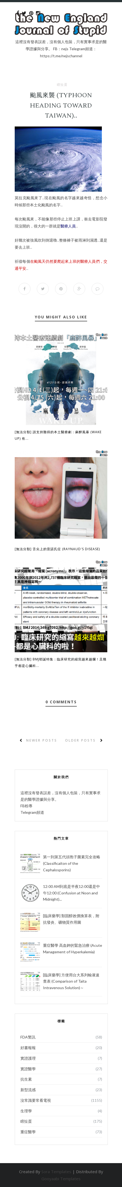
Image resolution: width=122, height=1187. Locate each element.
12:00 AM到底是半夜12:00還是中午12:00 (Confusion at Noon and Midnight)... (71, 893)
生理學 (26, 1111)
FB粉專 (26, 805)
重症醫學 (28, 1131)
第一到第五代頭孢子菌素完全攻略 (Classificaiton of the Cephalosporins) (71, 863)
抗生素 (26, 1079)
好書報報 (28, 1047)
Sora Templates (56, 1171)
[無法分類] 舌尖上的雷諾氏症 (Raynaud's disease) (57, 549)
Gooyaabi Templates (61, 1178)
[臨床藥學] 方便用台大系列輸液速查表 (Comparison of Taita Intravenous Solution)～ (71, 981)
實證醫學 (28, 1068)
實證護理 (28, 1058)
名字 (68, 198)
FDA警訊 (27, 1037)
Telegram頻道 (32, 812)
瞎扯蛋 (62, 85)
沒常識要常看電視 (35, 1100)
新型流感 (28, 1089)
